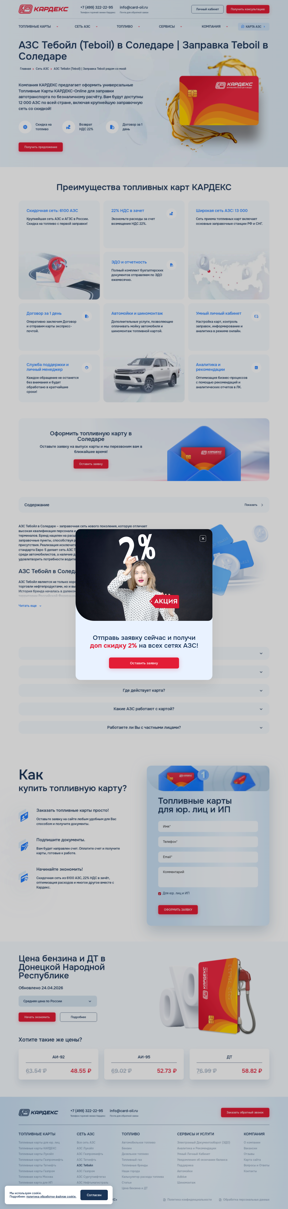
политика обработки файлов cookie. (51, 1196)
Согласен (94, 1195)
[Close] (203, 538)
